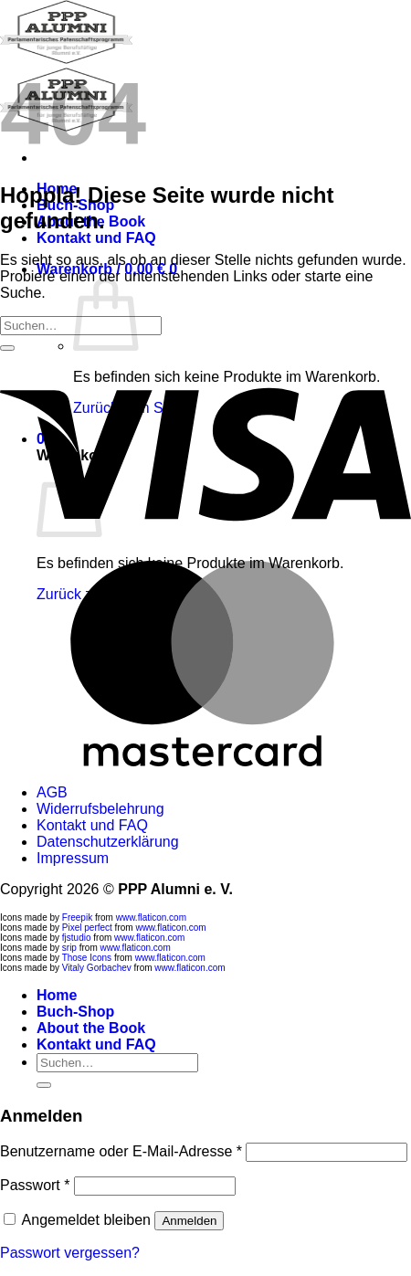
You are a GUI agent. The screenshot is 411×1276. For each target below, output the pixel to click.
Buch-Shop (75, 1011)
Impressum (73, 858)
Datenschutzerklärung (108, 841)
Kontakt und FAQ (96, 238)
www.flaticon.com (151, 917)
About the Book (91, 1028)
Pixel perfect (87, 928)
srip (69, 948)
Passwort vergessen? (70, 1252)
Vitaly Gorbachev (97, 968)
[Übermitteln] (7, 348)
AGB (52, 792)
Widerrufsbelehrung (100, 809)
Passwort (34, 1185)
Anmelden (189, 1221)
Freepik (77, 917)
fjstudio (76, 938)
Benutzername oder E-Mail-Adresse (121, 1151)
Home (57, 995)
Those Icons (86, 958)
